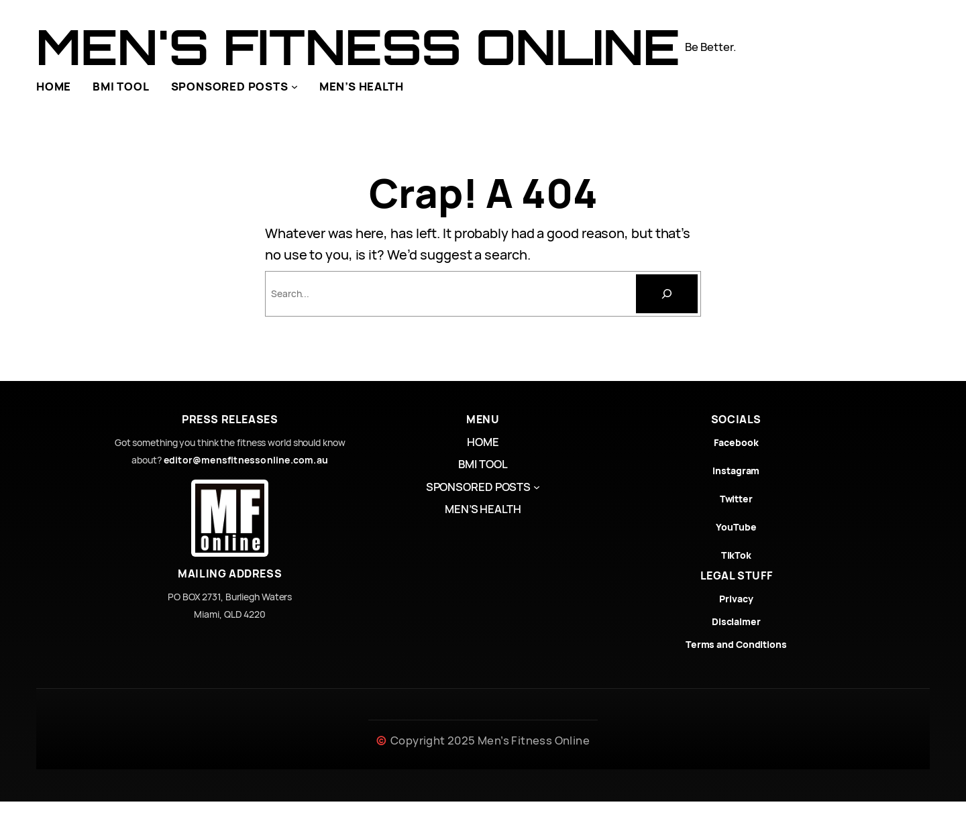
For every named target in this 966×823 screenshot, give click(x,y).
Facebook (736, 442)
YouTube (736, 526)
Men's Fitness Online (358, 46)
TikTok (736, 555)
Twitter (736, 498)
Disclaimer (736, 621)
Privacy (736, 598)
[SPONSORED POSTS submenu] (294, 86)
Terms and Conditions (736, 644)
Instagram (735, 470)
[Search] (667, 293)
